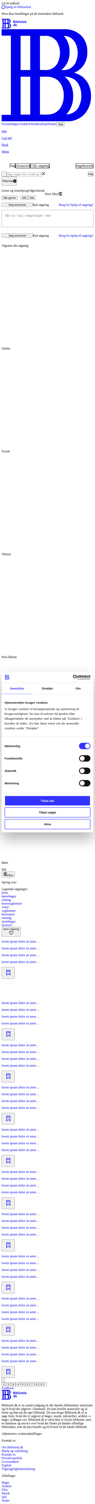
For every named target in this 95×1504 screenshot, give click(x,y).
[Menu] (47, 151)
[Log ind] (47, 138)
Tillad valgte (47, 812)
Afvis (47, 824)
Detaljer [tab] (47, 688)
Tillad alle (47, 800)
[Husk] (47, 145)
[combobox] (45, 173)
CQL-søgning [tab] (40, 166)
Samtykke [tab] (17, 688)
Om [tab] (78, 688)
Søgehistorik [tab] (84, 166)
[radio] (47, 300)
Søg (90, 173)
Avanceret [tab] (23, 166)
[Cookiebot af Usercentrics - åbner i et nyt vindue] (72, 677)
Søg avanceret (17, 204)
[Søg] (47, 131)
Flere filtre (51, 194)
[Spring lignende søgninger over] (47, 882)
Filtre (8, 875)
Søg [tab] (12, 166)
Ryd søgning (41, 204)
